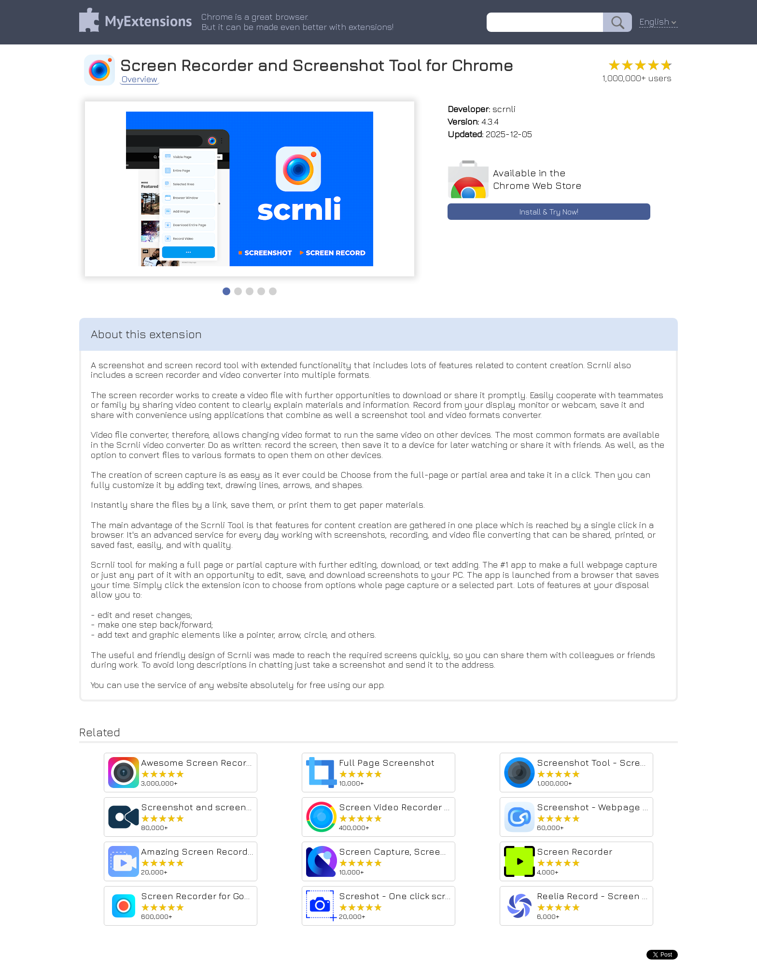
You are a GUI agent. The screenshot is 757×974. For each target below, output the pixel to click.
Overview (139, 79)
